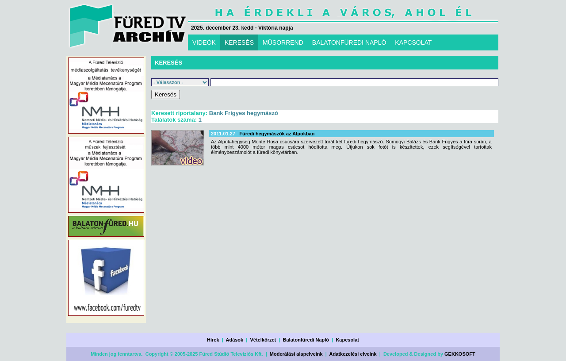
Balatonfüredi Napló (306, 339)
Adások (234, 339)
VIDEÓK (204, 42)
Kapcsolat (347, 339)
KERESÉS (239, 42)
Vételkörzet (263, 339)
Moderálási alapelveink (296, 354)
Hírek (213, 339)
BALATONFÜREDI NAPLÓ (349, 42)
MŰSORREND (283, 42)
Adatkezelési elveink (353, 354)
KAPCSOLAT (413, 42)
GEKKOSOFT (459, 354)
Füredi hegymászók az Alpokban (276, 133)
